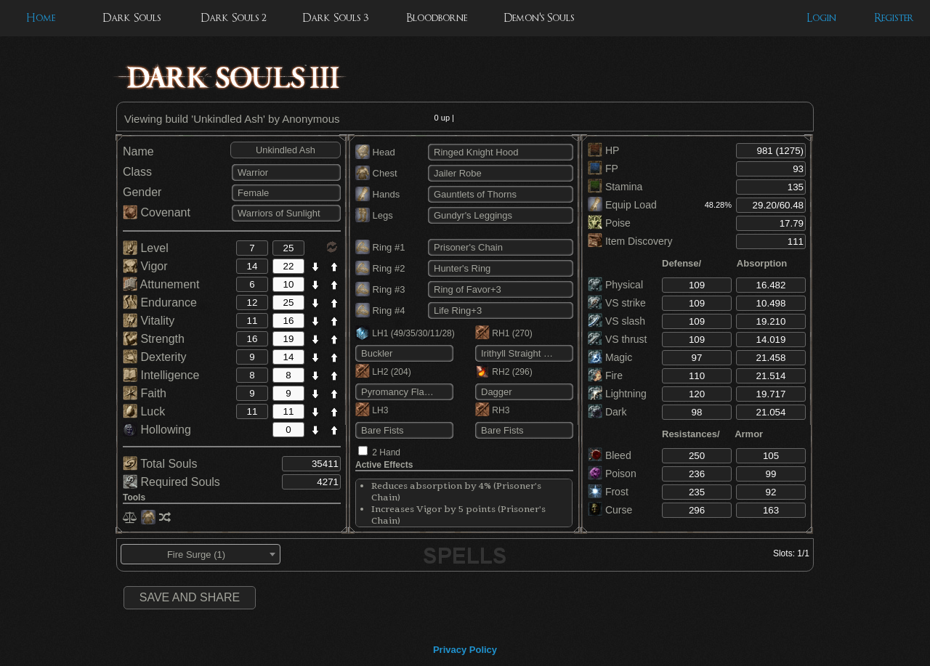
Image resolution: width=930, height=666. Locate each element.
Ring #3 (380, 289)
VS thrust (617, 339)
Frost (608, 492)
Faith (144, 393)
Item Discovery (630, 241)
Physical (615, 285)
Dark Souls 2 (234, 18)
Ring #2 (380, 268)
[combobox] (200, 554)
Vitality (148, 320)
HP (603, 150)
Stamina (615, 186)
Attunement (161, 284)
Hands (377, 194)
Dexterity (155, 357)
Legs (374, 215)
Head (375, 152)
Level (146, 248)
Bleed (609, 455)
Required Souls (171, 482)
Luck (144, 411)
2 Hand (386, 452)
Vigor (145, 266)
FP (603, 168)
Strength (154, 339)
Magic (610, 357)
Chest (376, 173)
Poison (612, 473)
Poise (609, 223)
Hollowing (157, 429)
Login (821, 18)
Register (894, 18)
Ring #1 (380, 247)
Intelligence (161, 375)
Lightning (617, 393)
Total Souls (160, 464)
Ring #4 (380, 310)
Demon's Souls (539, 18)
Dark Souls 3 (335, 18)
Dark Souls (131, 18)
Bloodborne (436, 18)
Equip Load (622, 205)
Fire (605, 375)
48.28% (718, 204)
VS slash (616, 321)
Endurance (160, 302)
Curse (610, 510)
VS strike (617, 303)
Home (40, 18)
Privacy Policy (465, 649)
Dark (607, 412)
